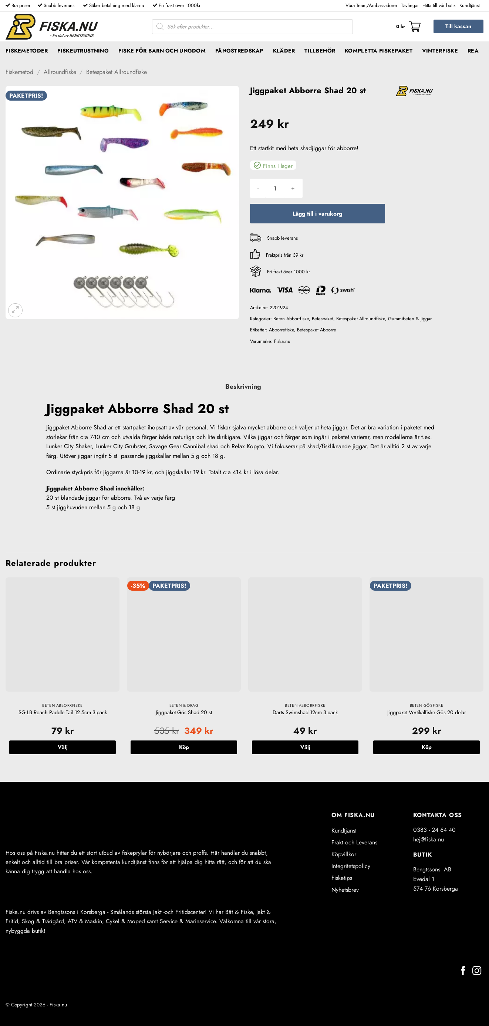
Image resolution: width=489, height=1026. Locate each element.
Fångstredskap (239, 50)
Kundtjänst (469, 5)
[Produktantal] (275, 188)
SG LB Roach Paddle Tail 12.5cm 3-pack (62, 712)
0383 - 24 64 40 (434, 830)
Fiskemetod (19, 72)
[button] (408, 26)
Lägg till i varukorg (317, 213)
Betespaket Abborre (316, 329)
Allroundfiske (60, 72)
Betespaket (322, 318)
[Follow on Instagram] (476, 971)
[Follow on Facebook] (463, 971)
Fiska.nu (282, 341)
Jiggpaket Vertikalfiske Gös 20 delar (426, 712)
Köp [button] (184, 747)
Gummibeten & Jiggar (410, 318)
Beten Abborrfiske (291, 318)
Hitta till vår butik (439, 5)
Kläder (284, 50)
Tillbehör (319, 50)
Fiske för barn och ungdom (162, 50)
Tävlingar (410, 5)
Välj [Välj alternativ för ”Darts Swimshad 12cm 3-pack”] (305, 747)
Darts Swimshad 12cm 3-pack (305, 712)
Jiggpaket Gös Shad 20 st (184, 712)
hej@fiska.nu (428, 839)
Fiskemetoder (27, 50)
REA (473, 50)
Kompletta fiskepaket (378, 50)
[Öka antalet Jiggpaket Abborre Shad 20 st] (293, 188)
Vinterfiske (440, 50)
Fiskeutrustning (82, 50)
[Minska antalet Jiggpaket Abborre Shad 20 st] (258, 188)
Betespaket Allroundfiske (116, 72)
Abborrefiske (281, 329)
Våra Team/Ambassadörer (371, 5)
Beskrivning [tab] (243, 386)
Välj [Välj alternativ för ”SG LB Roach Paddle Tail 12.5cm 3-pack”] (63, 747)
